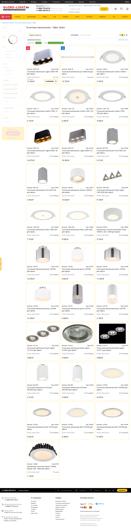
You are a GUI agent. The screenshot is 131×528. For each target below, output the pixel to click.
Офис (38, 43)
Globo (8, 111)
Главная (5, 23)
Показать (13, 133)
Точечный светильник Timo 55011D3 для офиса (111, 151)
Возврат (33, 2)
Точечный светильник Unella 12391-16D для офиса (111, 112)
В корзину (51, 81)
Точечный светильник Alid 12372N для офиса (42, 428)
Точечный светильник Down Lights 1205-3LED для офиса (110, 191)
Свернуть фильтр (35, 35)
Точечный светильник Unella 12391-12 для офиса (42, 112)
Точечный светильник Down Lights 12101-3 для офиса (110, 349)
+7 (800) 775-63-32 (49, 8)
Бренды (81, 2)
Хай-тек (8, 74)
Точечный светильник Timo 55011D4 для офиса (41, 191)
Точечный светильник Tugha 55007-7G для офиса (77, 151)
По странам (34, 505)
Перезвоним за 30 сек (75, 5)
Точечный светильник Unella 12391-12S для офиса (77, 112)
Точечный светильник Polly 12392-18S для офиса (42, 230)
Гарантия (22, 2)
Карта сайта (34, 513)
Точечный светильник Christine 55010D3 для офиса (39, 388)
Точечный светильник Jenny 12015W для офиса (76, 270)
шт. (108, 490)
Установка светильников (62, 503)
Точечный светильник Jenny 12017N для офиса (76, 309)
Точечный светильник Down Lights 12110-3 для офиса (41, 349)
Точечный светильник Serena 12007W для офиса (77, 191)
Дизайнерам (69, 2)
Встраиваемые (10, 51)
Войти (127, 2)
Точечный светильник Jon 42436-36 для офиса (77, 73)
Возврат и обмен (60, 507)
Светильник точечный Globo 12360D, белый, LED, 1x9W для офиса (41, 467)
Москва (47, 6)
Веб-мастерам (59, 509)
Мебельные (9, 54)
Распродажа (34, 507)
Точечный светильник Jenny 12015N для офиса (41, 270)
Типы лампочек (59, 519)
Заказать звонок (24, 490)
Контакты (92, 2)
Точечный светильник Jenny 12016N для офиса (111, 270)
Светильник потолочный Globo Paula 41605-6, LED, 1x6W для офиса (111, 230)
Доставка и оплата (8, 2)
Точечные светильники (23, 23)
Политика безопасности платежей (89, 511)
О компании (36, 498)
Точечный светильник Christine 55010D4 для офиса (74, 388)
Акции (32, 511)
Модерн (8, 67)
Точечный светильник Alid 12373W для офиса (112, 388)
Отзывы (44, 2)
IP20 (7, 101)
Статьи (57, 517)
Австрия (8, 122)
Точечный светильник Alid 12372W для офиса (77, 428)
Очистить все (123, 40)
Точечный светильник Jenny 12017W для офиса (111, 309)
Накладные (9, 57)
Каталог (6, 17)
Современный (10, 70)
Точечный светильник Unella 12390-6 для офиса (111, 73)
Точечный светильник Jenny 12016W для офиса (41, 309)
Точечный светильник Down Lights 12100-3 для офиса (75, 349)
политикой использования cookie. (90, 520)
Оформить (122, 490)
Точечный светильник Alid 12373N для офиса (112, 428)
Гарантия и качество (61, 505)
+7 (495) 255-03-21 (49, 10)
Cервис (58, 498)
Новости (57, 515)
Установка (56, 2)
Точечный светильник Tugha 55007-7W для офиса (42, 73)
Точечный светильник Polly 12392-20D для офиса (77, 230)
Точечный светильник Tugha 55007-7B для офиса (42, 151)
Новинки (33, 509)
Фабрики (33, 503)
